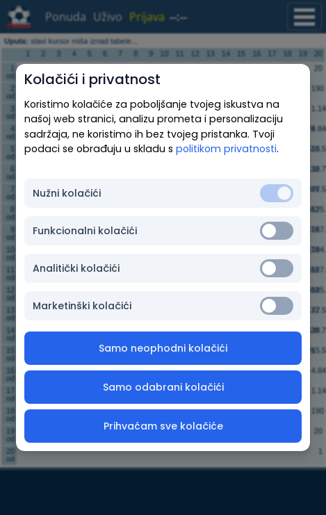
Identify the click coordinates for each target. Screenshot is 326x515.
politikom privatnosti (226, 149)
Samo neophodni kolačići (163, 348)
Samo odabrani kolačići (163, 387)
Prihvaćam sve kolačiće (163, 426)
